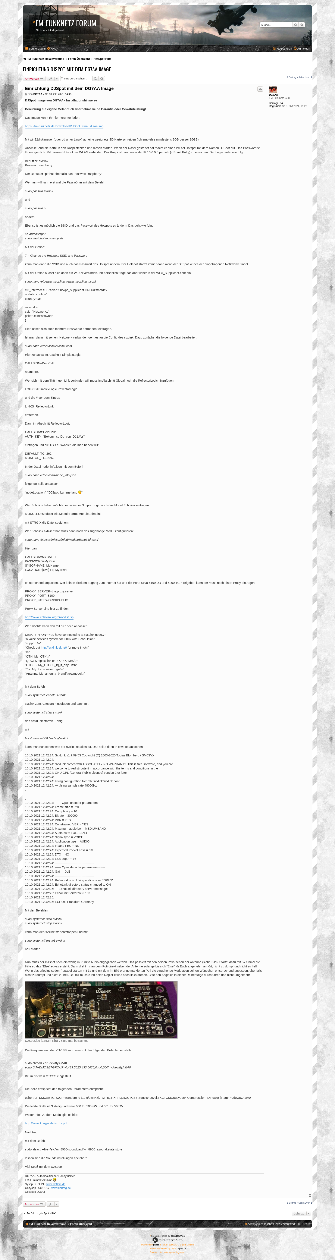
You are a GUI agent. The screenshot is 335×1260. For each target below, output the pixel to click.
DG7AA (273, 94)
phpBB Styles (178, 1236)
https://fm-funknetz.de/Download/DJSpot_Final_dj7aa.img (64, 126)
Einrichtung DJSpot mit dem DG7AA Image (67, 69)
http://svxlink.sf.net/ (54, 647)
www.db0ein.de (55, 1184)
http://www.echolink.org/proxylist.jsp (49, 617)
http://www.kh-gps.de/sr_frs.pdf (46, 1123)
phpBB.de (181, 1248)
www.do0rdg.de (61, 1188)
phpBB (156, 1245)
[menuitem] (51, 48)
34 (281, 103)
